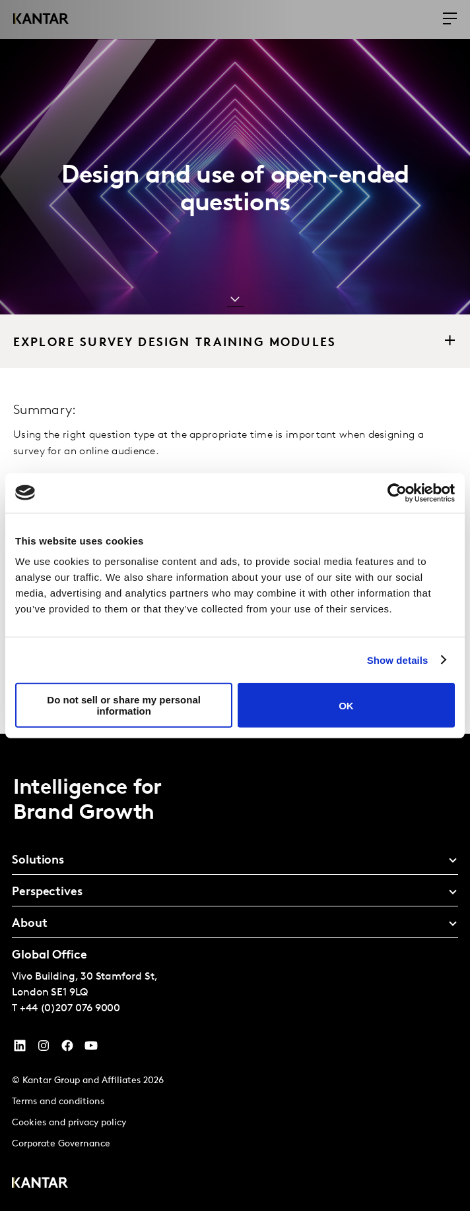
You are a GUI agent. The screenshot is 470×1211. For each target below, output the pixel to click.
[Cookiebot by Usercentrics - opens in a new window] (397, 492)
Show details (397, 659)
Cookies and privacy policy (69, 1123)
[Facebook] (67, 1049)
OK (346, 705)
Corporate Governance (61, 1144)
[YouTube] (20, 1049)
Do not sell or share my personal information (124, 705)
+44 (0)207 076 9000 (70, 1008)
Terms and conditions (58, 1102)
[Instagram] (43, 1049)
